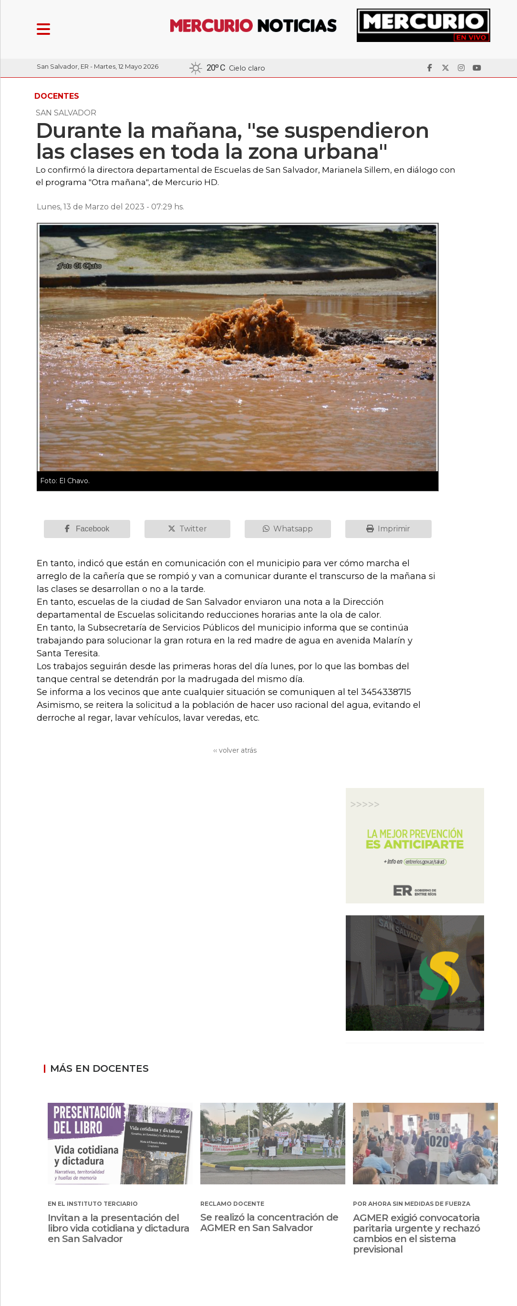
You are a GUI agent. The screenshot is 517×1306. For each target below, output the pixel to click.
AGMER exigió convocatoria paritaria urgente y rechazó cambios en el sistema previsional (416, 1233)
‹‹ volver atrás (235, 750)
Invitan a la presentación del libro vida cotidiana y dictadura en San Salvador (118, 1228)
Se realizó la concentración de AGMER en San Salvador (269, 1222)
